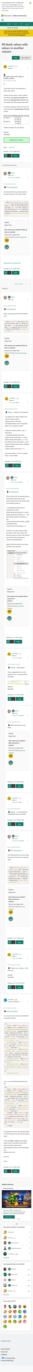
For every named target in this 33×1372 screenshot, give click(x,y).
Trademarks (4, 1361)
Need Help (11, 147)
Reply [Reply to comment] (15, 273)
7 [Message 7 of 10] (12, 783)
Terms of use (4, 1358)
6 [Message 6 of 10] (12, 696)
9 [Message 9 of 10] (12, 940)
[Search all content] (18, 27)
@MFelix (10, 413)
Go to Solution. (18, 140)
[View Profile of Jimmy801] (10, 1001)
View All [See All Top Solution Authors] (6, 1264)
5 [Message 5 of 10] (11, 638)
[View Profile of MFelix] (13, 173)
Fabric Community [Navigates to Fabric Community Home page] (19, 16)
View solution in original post (12, 263)
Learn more (5, 10)
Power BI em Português (21, 237)
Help (21, 24)
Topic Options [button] (25, 58)
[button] (16, 58)
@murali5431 (14, 187)
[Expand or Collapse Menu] (2, 20)
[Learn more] (9, 1223)
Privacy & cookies (5, 1355)
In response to (14, 177)
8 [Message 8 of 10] (12, 821)
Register (9, 24)
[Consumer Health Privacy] (16, 1367)
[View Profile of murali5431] (11, 66)
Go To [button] (27, 24)
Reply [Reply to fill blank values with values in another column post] (15, 155)
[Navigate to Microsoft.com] (6, 16)
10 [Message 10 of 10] (13, 985)
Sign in (15, 24)
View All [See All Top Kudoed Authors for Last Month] (6, 1301)
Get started (22, 35)
